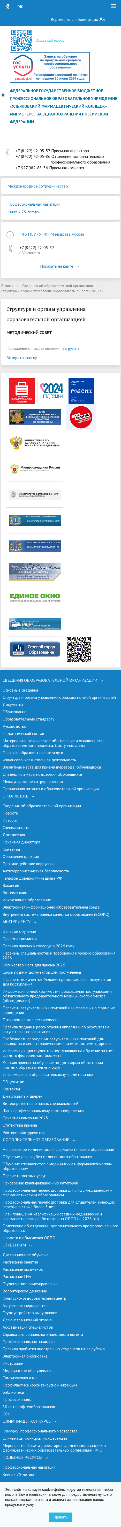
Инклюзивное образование (27, 899)
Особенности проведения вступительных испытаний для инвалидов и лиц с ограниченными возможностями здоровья (57, 1041)
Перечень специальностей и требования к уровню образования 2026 (59, 955)
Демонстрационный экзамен (28, 1319)
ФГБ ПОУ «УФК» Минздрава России (51, 234)
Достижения (14, 834)
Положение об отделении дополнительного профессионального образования (60, 1228)
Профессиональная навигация (33, 204)
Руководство (14, 726)
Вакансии (11, 885)
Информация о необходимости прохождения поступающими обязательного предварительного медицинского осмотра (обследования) (57, 996)
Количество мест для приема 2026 (34, 964)
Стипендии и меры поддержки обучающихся (42, 774)
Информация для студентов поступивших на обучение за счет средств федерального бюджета (58, 1053)
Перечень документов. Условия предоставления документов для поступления (57, 982)
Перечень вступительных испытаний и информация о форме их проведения (59, 1010)
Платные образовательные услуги (33, 752)
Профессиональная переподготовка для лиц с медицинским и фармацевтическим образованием (57, 1192)
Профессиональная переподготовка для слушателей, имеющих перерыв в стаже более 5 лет (59, 1204)
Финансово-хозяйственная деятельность (39, 759)
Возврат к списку (21, 357)
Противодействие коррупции (29, 863)
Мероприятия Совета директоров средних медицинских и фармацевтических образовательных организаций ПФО (54, 1448)
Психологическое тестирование (31, 1019)
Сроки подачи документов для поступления (42, 972)
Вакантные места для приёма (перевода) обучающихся (52, 767)
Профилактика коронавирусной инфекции (40, 1385)
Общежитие (13, 1081)
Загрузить (71, 348)
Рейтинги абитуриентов (24, 1132)
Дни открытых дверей (22, 1096)
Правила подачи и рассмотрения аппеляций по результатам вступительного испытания (56, 1029)
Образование (14, 711)
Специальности (16, 827)
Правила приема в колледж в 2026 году (38, 945)
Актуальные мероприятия (25, 1305)
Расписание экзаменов (23, 1269)
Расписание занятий (20, 1262)
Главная (7, 285)
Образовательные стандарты (29, 719)
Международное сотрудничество (37, 186)
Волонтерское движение (25, 1290)
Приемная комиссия (20, 938)
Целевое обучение (19, 931)
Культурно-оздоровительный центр (34, 1298)
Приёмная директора (21, 841)
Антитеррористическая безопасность (36, 870)
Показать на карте (60, 266)
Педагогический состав (23, 733)
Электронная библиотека (25, 1356)
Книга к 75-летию (23, 211)
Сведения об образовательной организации (57, 285)
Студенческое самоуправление (30, 1283)
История (10, 820)
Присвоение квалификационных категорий (40, 1182)
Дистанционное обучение (26, 1254)
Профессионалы (17, 1399)
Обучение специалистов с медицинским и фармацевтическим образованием (57, 1166)
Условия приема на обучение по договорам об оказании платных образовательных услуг (53, 1065)
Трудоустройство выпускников (30, 1312)
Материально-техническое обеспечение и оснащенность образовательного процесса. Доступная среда (53, 743)
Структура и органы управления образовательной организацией (59, 697)
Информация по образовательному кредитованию (48, 1074)
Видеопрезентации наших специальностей (40, 1103)
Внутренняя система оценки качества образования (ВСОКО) (56, 914)
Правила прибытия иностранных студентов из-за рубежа (54, 1348)
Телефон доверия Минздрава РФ (32, 878)
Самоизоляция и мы (20, 1377)
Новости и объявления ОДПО (29, 1237)
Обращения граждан (21, 856)
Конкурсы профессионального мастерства (40, 1430)
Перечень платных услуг (24, 1175)
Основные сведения (20, 690)
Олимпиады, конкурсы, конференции (35, 1438)
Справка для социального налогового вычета (43, 1334)
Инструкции (13, 1363)
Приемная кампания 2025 (25, 1117)
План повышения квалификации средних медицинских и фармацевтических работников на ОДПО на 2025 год (52, 1216)
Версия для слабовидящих (78, 19)
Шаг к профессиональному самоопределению (43, 1110)
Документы (13, 704)
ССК (6, 1413)
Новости (10, 813)
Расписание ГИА (17, 1276)
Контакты (11, 849)
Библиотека (13, 1392)
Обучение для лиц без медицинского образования (47, 1156)
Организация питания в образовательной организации (51, 788)
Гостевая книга (15, 892)
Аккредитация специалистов (28, 1327)
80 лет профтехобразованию (29, 1406)
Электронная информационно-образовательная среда (51, 907)
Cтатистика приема (20, 1125)
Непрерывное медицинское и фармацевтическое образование (58, 1149)
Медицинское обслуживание (28, 1370)
